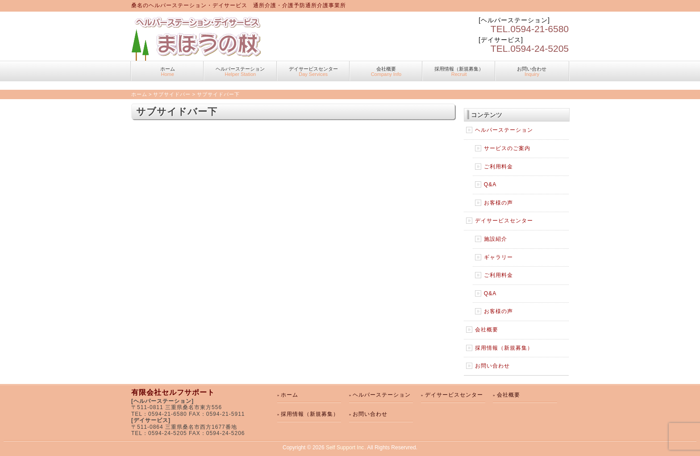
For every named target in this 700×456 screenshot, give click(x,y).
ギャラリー (498, 257)
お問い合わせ (532, 71)
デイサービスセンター (313, 71)
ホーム (167, 71)
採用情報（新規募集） (459, 71)
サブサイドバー (172, 94)
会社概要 (386, 71)
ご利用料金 (498, 166)
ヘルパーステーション (240, 71)
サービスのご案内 (507, 148)
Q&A (490, 184)
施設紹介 (495, 239)
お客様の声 (498, 203)
